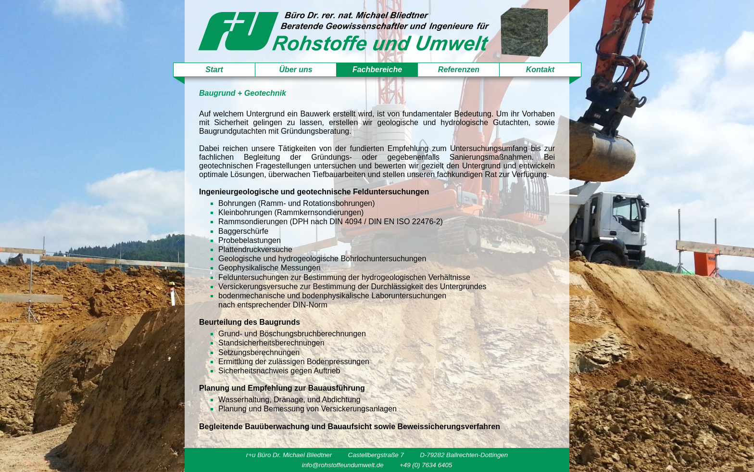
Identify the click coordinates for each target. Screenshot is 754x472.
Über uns (295, 69)
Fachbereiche (377, 69)
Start (214, 69)
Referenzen (458, 69)
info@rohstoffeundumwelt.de (343, 465)
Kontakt (540, 69)
